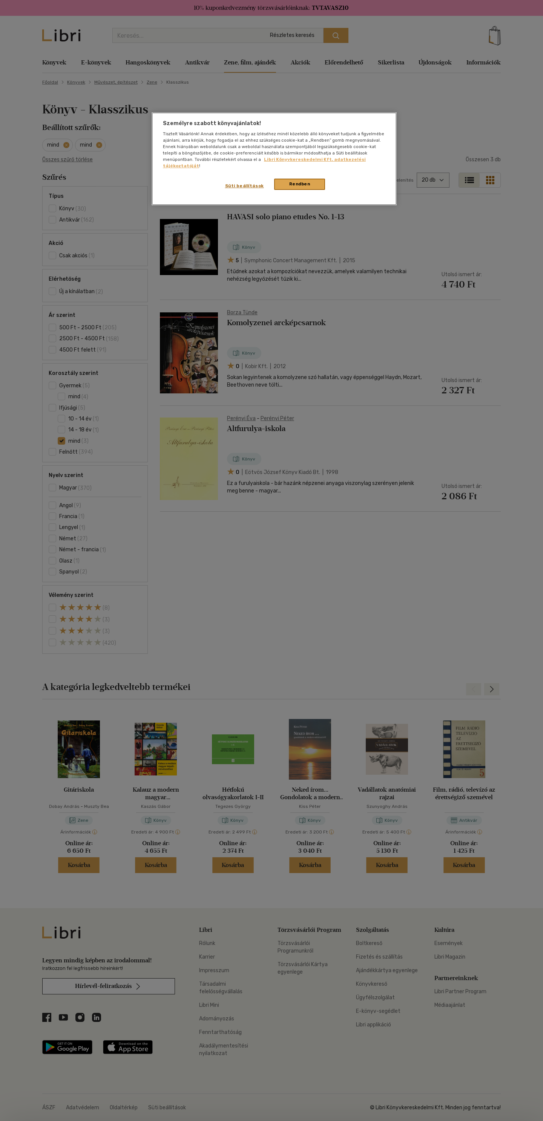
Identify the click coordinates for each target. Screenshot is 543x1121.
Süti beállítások (244, 185)
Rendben (299, 184)
